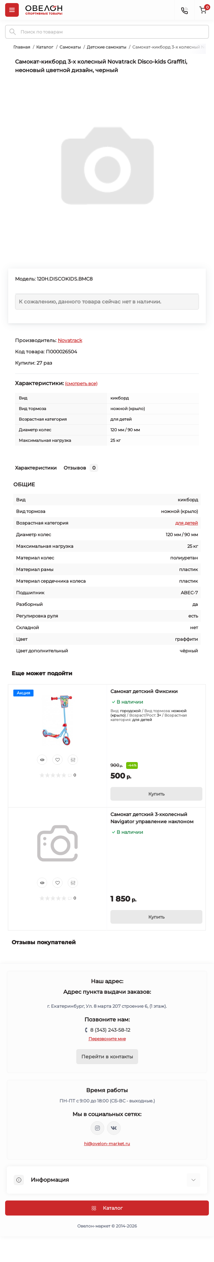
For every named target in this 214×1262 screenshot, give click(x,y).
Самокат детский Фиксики (144, 691)
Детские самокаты (106, 47)
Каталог (44, 47)
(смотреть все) (81, 383)
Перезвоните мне (107, 1038)
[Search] (12, 32)
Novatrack (70, 340)
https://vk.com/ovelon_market (114, 1128)
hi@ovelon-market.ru (107, 1143)
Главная (21, 47)
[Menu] (12, 10)
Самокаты (70, 47)
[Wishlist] (57, 760)
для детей (186, 523)
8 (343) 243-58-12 (110, 1030)
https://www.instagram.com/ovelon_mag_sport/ (97, 1128)
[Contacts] (184, 10)
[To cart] (156, 794)
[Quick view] (42, 760)
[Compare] (73, 760)
